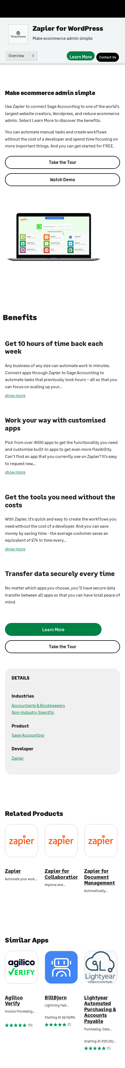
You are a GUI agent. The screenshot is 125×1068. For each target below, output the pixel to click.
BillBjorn (56, 997)
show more (15, 395)
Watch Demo (62, 179)
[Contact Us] (107, 57)
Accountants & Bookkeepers (38, 705)
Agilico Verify (14, 1001)
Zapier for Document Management (99, 877)
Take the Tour (62, 162)
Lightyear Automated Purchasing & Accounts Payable (100, 1009)
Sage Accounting (28, 734)
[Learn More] (81, 55)
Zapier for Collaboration (61, 874)
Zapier (18, 758)
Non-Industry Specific (33, 712)
